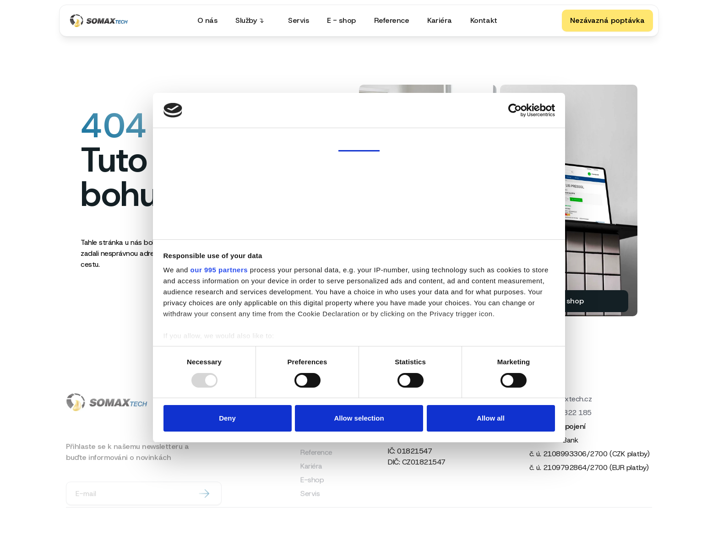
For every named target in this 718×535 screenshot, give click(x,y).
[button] (252, 20)
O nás (207, 20)
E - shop (341, 20)
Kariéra (439, 20)
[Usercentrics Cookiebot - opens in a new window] (515, 110)
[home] (101, 20)
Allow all (491, 418)
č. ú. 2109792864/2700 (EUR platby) (589, 467)
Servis (298, 20)
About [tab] (359, 228)
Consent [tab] (359, 139)
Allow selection (359, 418)
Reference (391, 20)
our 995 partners (219, 270)
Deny (227, 418)
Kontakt (483, 20)
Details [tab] (359, 169)
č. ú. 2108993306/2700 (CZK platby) (589, 454)
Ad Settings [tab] (359, 198)
